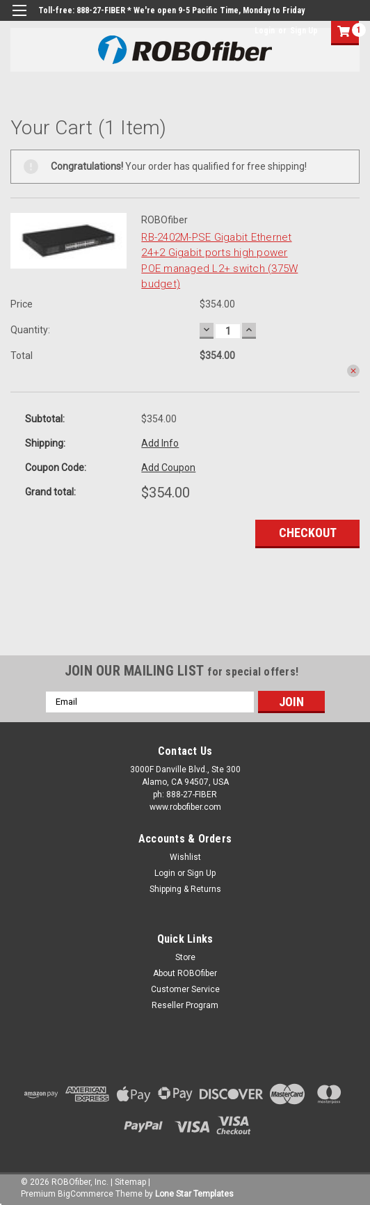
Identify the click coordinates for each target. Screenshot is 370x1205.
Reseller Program (185, 1005)
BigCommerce (85, 1194)
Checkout (308, 532)
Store (185, 957)
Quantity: (30, 329)
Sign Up (304, 30)
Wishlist (185, 857)
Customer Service (185, 989)
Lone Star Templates (194, 1194)
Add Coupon (168, 467)
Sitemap (130, 1182)
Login (265, 30)
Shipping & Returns (185, 889)
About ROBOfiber (185, 973)
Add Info (160, 443)
